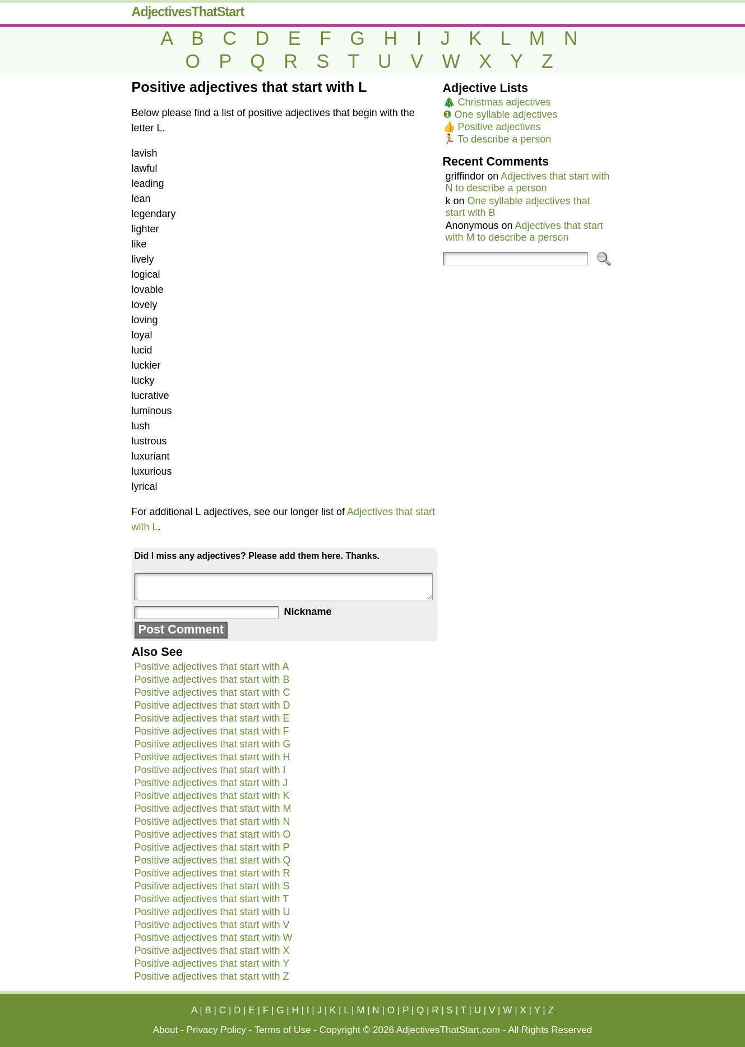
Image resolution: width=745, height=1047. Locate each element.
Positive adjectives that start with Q (213, 860)
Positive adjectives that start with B (212, 679)
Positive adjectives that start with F (212, 731)
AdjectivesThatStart (188, 11)
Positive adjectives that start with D (212, 705)
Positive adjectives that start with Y (212, 963)
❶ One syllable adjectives (500, 114)
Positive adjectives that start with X (212, 950)
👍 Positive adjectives (492, 126)
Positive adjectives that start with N (212, 821)
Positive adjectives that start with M (213, 808)
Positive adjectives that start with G (213, 744)
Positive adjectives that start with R (212, 873)
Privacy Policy (216, 1030)
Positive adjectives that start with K (212, 795)
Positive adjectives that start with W (214, 937)
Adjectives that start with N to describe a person (528, 182)
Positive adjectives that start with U (212, 911)
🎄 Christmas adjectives (497, 102)
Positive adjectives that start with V (212, 924)
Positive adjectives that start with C (212, 692)
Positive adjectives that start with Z (212, 976)
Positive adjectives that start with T (212, 898)
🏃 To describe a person (497, 139)
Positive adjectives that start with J (211, 782)
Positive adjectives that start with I (210, 769)
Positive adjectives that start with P (212, 847)
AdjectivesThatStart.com (448, 1030)
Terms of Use (282, 1030)
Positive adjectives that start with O (213, 834)
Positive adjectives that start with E (212, 718)
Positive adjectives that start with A (212, 666)
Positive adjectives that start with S (212, 886)
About (165, 1030)
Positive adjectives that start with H (212, 757)
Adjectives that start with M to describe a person (524, 231)
